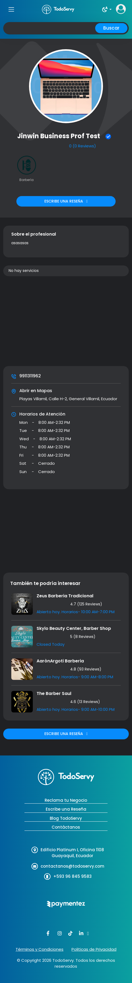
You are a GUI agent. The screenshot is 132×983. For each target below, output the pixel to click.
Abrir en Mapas (35, 391)
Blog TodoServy (66, 818)
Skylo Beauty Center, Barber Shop (74, 628)
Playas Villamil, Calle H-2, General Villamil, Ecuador (68, 399)
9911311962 (30, 376)
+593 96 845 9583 (72, 876)
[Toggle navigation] (11, 9)
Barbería (26, 180)
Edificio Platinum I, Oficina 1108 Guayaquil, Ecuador (72, 853)
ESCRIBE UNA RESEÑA (66, 201)
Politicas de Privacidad (94, 949)
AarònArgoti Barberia (60, 661)
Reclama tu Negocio (66, 800)
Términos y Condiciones (39, 949)
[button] (107, 9)
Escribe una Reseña (66, 809)
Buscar (111, 28)
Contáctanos (66, 827)
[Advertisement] (66, 322)
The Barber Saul (54, 693)
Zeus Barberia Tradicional (65, 596)
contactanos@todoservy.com (72, 866)
